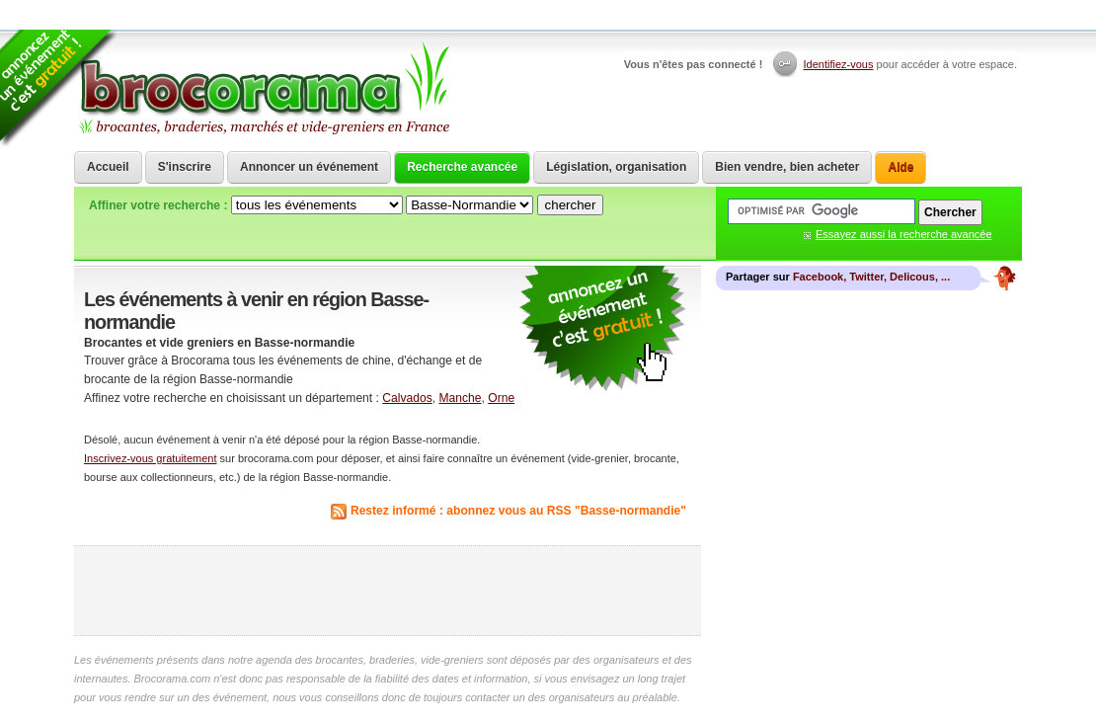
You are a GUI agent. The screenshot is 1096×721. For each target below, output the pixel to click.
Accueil (108, 167)
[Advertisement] (388, 590)
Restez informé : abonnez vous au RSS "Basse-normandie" (518, 511)
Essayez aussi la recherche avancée (904, 234)
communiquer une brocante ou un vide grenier (602, 329)
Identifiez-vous (839, 64)
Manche (459, 398)
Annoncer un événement (309, 167)
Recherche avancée (462, 167)
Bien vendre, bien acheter (787, 167)
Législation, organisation (616, 167)
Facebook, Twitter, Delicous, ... (871, 276)
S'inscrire (184, 167)
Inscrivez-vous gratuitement (150, 458)
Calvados (406, 398)
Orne (501, 398)
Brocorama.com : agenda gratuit (263, 89)
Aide (900, 167)
